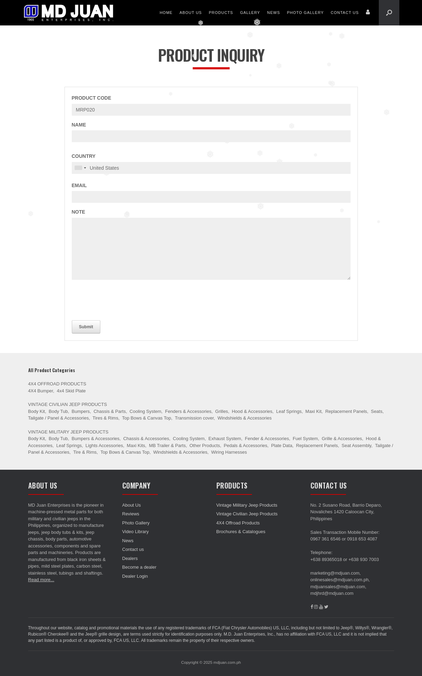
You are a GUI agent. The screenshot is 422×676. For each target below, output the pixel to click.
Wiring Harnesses (229, 452)
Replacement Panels (346, 411)
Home (166, 12)
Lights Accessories (104, 445)
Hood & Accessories (252, 411)
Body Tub (58, 411)
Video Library (135, 531)
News (273, 12)
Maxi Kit (313, 411)
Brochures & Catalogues (241, 531)
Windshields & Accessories (244, 418)
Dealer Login (135, 576)
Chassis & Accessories (146, 438)
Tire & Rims (85, 452)
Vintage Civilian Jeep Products (67, 404)
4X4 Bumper (40, 390)
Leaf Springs (288, 411)
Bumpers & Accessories (96, 438)
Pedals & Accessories (245, 445)
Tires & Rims (105, 418)
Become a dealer (139, 567)
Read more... (41, 579)
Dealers (130, 558)
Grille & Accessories (342, 438)
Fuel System (305, 438)
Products (221, 12)
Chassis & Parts (109, 411)
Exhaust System (224, 438)
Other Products (205, 445)
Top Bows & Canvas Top (146, 418)
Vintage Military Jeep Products (68, 432)
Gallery (250, 12)
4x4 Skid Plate (71, 390)
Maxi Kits (136, 445)
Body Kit (36, 411)
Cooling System (145, 411)
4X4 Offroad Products (57, 383)
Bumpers (81, 411)
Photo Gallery (305, 12)
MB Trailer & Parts (167, 445)
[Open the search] (389, 12)
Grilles (221, 411)
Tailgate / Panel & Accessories (58, 418)
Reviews (130, 513)
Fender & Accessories (267, 438)
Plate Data (281, 445)
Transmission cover (194, 418)
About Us (190, 12)
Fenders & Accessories (188, 411)
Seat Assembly (356, 445)
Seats (376, 411)
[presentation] (125, 298)
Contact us (345, 12)
